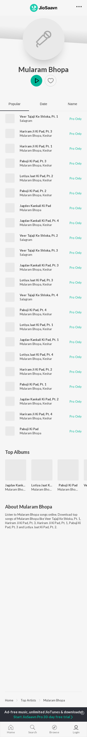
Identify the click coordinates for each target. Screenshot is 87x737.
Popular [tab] (15, 104)
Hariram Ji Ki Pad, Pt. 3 (36, 131)
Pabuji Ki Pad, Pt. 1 (33, 384)
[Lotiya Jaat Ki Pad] (41, 470)
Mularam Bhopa (43, 69)
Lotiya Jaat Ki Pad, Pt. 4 (36, 354)
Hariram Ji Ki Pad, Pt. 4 (36, 414)
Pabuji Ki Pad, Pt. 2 (33, 191)
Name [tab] (72, 104)
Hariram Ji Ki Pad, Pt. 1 (36, 146)
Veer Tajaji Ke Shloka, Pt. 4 (39, 295)
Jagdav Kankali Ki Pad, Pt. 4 (39, 220)
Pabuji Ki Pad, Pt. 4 (33, 310)
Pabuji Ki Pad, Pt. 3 (33, 161)
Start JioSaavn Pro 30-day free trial (43, 717)
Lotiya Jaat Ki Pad (41, 485)
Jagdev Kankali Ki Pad (35, 206)
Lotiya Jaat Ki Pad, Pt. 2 (36, 176)
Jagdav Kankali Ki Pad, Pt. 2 (39, 399)
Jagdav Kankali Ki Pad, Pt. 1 (39, 340)
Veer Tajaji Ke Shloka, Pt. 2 (39, 235)
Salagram (26, 121)
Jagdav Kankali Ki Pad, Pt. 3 (39, 265)
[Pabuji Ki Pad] (68, 470)
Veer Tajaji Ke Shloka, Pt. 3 (39, 250)
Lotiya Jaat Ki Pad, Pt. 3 (36, 280)
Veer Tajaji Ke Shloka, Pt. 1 (39, 116)
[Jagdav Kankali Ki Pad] (15, 470)
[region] (43, 700)
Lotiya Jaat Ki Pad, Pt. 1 (36, 325)
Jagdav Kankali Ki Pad (15, 485)
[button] (50, 80)
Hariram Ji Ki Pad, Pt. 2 (36, 369)
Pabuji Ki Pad (29, 429)
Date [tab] (43, 104)
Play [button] (36, 80)
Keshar (47, 135)
